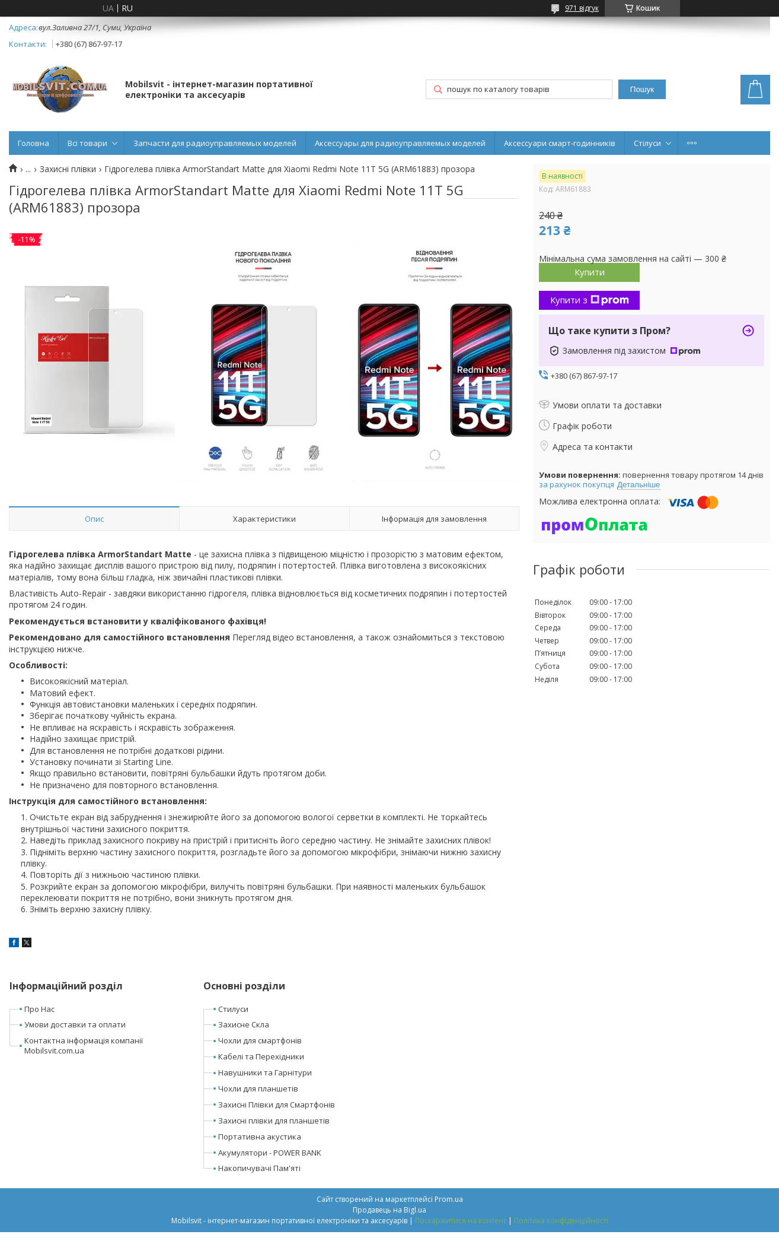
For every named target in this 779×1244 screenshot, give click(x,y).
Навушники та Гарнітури (265, 1072)
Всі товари (87, 143)
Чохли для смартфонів (260, 1040)
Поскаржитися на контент (460, 1221)
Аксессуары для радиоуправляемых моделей (400, 143)
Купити (589, 272)
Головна (33, 143)
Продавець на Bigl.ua (389, 1210)
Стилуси (233, 1009)
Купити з (589, 300)
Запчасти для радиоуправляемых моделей (214, 143)
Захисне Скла (243, 1024)
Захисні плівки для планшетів (274, 1120)
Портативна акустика (259, 1136)
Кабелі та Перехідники (261, 1056)
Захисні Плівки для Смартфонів (276, 1104)
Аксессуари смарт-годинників (559, 143)
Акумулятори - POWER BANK (269, 1152)
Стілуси (647, 143)
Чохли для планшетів (258, 1088)
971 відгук (582, 8)
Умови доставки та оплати (75, 1024)
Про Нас (39, 1009)
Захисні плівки (68, 169)
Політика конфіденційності (561, 1221)
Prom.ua (449, 1199)
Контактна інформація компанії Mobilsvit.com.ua (83, 1045)
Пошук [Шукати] (642, 89)
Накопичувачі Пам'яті (259, 1168)
